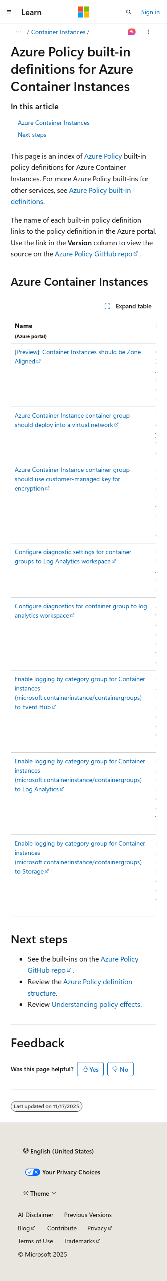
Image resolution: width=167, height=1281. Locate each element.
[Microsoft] (84, 12)
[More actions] (148, 32)
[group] (83, 617)
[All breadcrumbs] (18, 32)
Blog (24, 1228)
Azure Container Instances (54, 122)
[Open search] (129, 12)
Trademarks (79, 1241)
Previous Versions (88, 1214)
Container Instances (58, 32)
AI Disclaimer (35, 1214)
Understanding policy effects (96, 1004)
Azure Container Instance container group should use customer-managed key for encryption (72, 478)
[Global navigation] (9, 12)
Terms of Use (35, 1241)
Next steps (32, 134)
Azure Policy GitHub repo (93, 253)
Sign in (150, 12)
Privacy (97, 1228)
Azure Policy (103, 155)
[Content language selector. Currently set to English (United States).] (58, 1151)
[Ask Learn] (132, 32)
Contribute (62, 1228)
